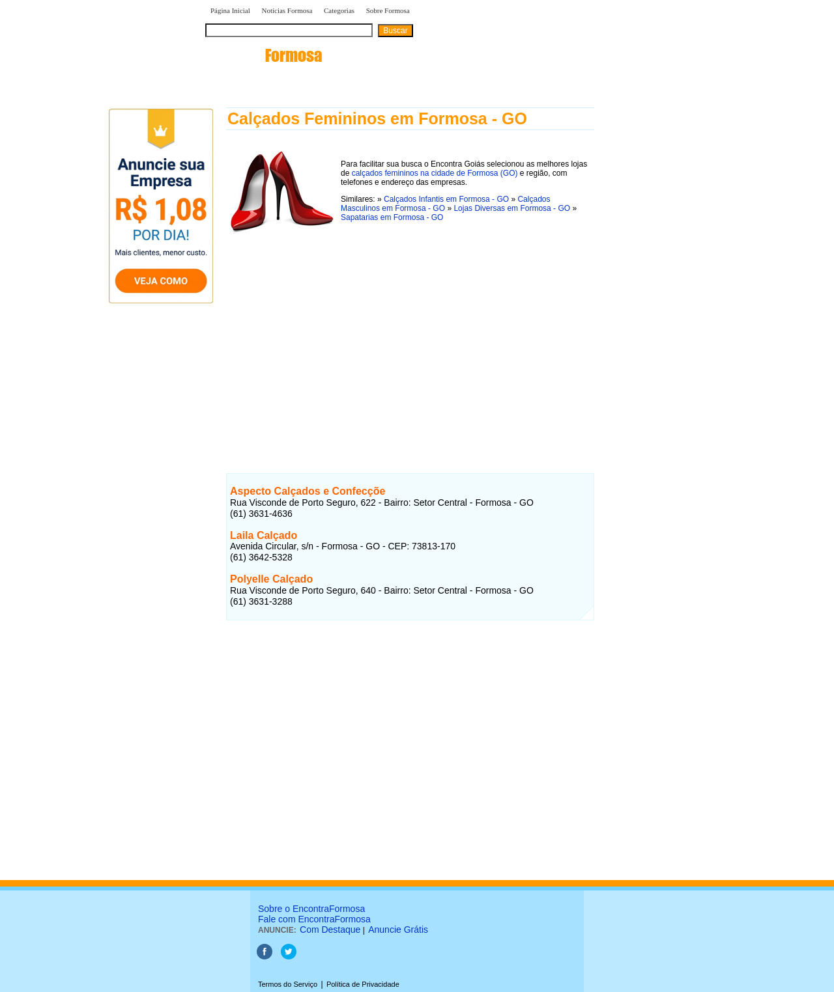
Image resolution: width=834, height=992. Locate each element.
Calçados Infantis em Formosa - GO (446, 199)
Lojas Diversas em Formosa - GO (511, 208)
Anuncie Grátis (398, 929)
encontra (263, 55)
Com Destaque (330, 929)
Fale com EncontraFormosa (314, 919)
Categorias (339, 10)
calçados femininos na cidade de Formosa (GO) (435, 173)
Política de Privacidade (362, 984)
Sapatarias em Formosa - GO (392, 217)
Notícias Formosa (286, 10)
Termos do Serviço (287, 984)
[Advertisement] (410, 340)
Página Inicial (230, 10)
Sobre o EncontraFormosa (311, 908)
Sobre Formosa (388, 10)
